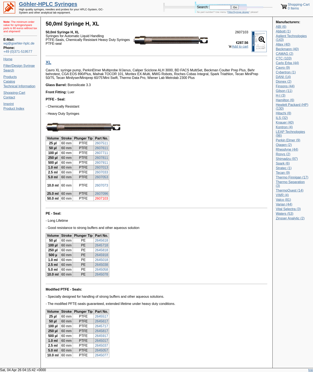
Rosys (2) (283, 154)
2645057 (101, 350)
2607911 (101, 162)
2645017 (101, 340)
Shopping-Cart (14, 93)
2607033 (101, 172)
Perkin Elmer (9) (288, 140)
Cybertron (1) (286, 72)
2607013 (101, 167)
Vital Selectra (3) (288, 209)
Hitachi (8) (283, 113)
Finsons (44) (285, 86)
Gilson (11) (284, 91)
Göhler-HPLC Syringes (48, 4)
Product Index (13, 108)
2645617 (101, 321)
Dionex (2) (283, 81)
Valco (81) (283, 200)
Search (8, 70)
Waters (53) (284, 213)
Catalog (9, 81)
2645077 (101, 355)
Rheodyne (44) (287, 149)
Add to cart (240, 46)
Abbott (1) (283, 31)
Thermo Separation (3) (290, 184)
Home (7, 59)
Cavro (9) (283, 67)
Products (10, 77)
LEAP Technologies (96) (290, 133)
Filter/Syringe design (238, 12)
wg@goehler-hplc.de (18, 43)
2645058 (101, 269)
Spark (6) (283, 163)
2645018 (101, 260)
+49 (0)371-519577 (17, 51)
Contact (9, 97)
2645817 (101, 331)
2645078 (101, 274)
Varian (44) (284, 204)
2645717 (101, 326)
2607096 (101, 193)
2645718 (101, 245)
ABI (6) (281, 26)
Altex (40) (283, 44)
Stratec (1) (284, 168)
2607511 (101, 143)
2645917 (101, 336)
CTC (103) (284, 58)
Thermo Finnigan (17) (292, 177)
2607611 (101, 148)
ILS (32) (282, 118)
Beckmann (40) (287, 49)
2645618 (101, 240)
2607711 (101, 153)
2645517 (101, 316)
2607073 (101, 185)
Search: (203, 7)
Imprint (8, 104)
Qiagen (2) (284, 145)
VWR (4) (282, 195)
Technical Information (19, 86)
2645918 (101, 255)
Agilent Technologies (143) (291, 38)
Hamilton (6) (285, 100)
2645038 (101, 264)
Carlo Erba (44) (287, 63)
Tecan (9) (283, 173)
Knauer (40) (285, 122)
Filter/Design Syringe (19, 66)
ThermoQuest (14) (289, 190)
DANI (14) (283, 77)
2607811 (101, 158)
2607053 (101, 177)
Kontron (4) (284, 127)
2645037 (101, 345)
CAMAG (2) (284, 53)
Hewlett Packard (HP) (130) (292, 106)
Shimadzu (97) (287, 159)
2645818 (101, 250)
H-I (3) (280, 95)
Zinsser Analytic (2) (290, 218)
